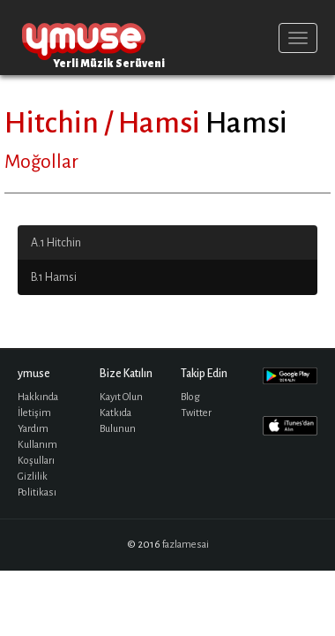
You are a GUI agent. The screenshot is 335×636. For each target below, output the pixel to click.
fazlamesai (185, 544)
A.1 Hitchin (56, 243)
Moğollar (41, 161)
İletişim (34, 413)
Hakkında (38, 397)
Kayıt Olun (121, 397)
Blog (190, 397)
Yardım (33, 429)
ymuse (83, 37)
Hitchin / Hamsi (102, 123)
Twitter (196, 413)
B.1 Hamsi (54, 277)
